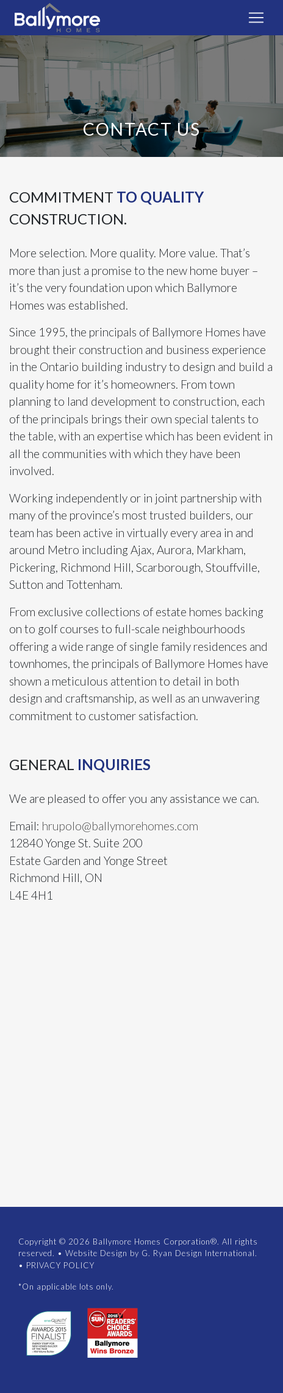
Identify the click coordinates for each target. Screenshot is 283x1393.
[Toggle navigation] (256, 17)
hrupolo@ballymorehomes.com (120, 826)
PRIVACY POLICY (60, 1265)
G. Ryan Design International (198, 1253)
